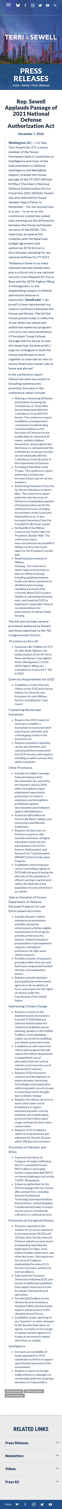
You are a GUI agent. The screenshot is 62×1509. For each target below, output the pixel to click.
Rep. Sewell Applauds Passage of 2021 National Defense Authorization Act (31, 113)
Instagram (32, 5)
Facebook (25, 5)
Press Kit (12, 1482)
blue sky (17, 5)
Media (25, 85)
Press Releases (41, 85)
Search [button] (55, 5)
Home (16, 85)
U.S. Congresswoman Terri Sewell (31, 37)
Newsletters (14, 1456)
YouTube (47, 5)
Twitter (40, 5)
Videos (10, 1469)
